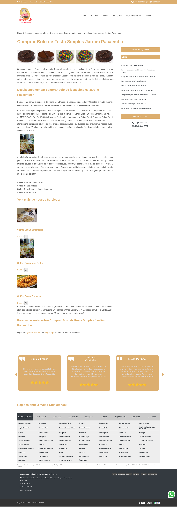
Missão (105, 15)
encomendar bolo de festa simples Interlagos (136, 110)
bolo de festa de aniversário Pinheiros (133, 86)
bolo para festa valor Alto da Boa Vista (133, 82)
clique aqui (49, 333)
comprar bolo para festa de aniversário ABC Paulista (138, 96)
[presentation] (12, 384)
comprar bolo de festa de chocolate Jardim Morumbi (138, 77)
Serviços (116, 15)
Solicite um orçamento (140, 50)
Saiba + (20, 237)
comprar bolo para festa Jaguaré (132, 65)
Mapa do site (152, 474)
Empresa (94, 15)
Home (83, 15)
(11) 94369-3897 (138, 2)
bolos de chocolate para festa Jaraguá (133, 100)
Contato (148, 15)
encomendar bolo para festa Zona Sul (133, 105)
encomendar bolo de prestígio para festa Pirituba (137, 91)
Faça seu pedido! (133, 15)
